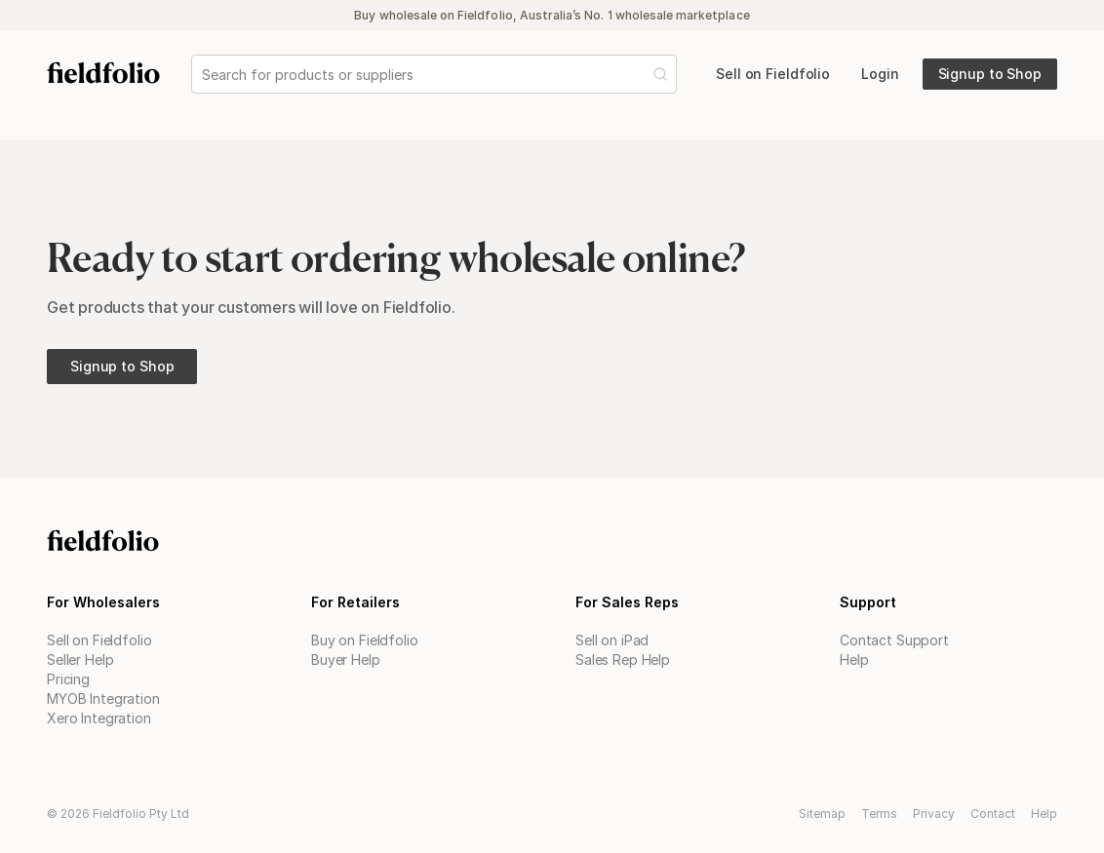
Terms (879, 813)
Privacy (934, 813)
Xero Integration (99, 718)
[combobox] (204, 74)
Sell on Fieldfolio (99, 640)
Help (854, 659)
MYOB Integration (103, 698)
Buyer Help (345, 659)
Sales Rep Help (622, 659)
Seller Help (80, 659)
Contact (992, 813)
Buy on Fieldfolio (364, 640)
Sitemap (822, 813)
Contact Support (894, 640)
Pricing (68, 679)
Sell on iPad (612, 640)
